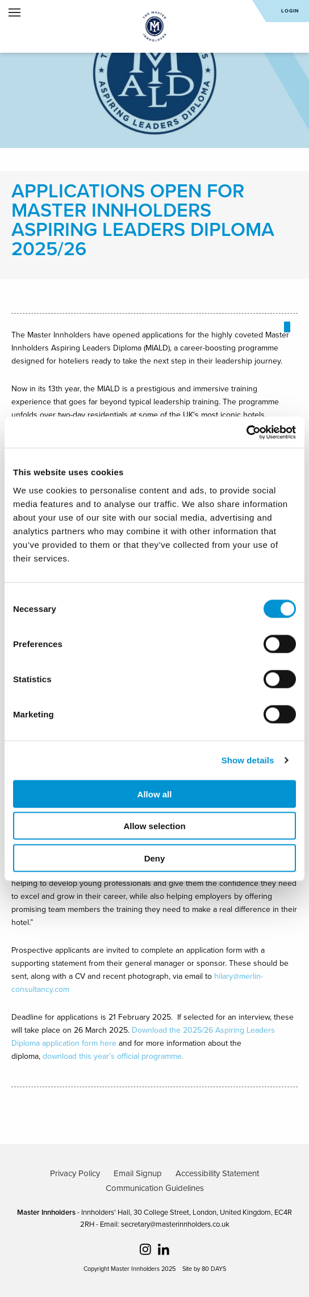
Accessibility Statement (217, 1173)
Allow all (154, 794)
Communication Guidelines (155, 1188)
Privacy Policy (75, 1173)
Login (290, 11)
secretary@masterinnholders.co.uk (175, 1224)
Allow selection (154, 826)
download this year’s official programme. (113, 1056)
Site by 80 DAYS (204, 1269)
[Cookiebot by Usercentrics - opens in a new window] (246, 432)
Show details (248, 760)
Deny (154, 858)
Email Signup (138, 1173)
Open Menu (14, 12)
